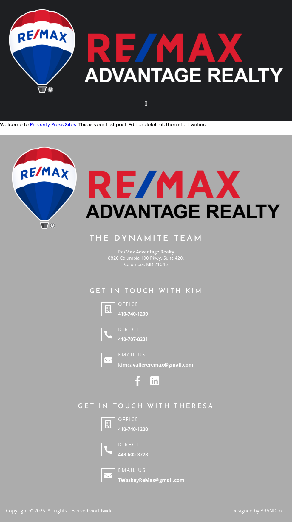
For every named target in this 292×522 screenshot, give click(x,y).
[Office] (108, 309)
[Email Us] (108, 360)
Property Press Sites (53, 124)
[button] (146, 104)
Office (128, 304)
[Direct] (108, 334)
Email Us (132, 354)
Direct (129, 329)
